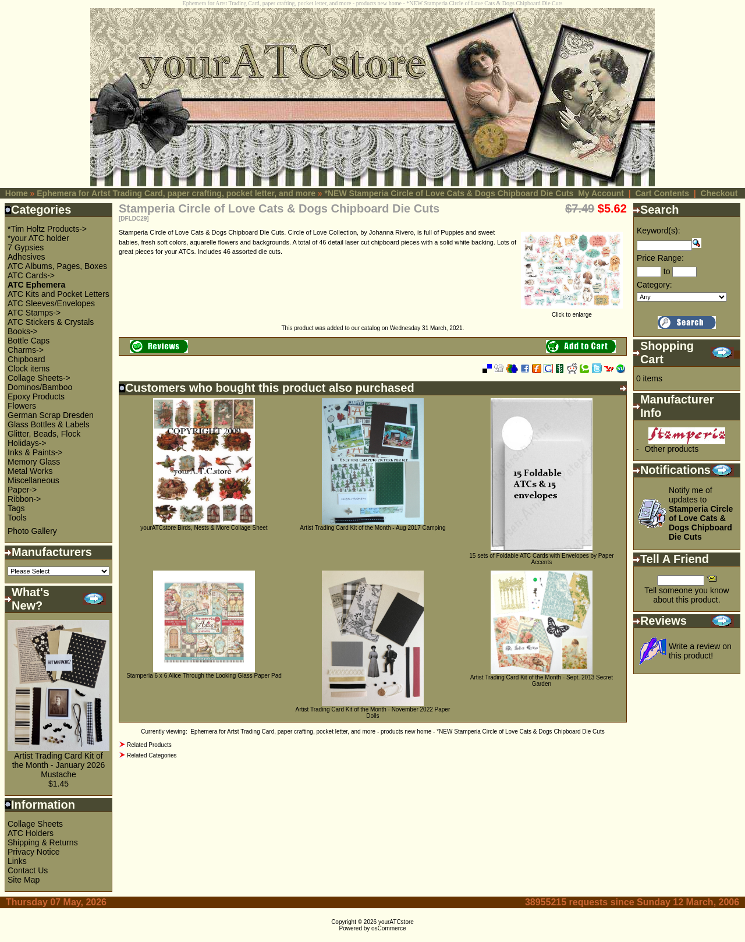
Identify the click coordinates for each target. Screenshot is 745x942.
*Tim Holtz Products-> (47, 228)
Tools (17, 517)
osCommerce (388, 928)
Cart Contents (662, 193)
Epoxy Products (36, 396)
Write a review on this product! (700, 651)
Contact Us (28, 870)
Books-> (23, 331)
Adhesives (26, 256)
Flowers (22, 405)
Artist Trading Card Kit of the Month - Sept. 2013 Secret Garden (541, 680)
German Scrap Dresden (51, 415)
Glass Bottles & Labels (49, 424)
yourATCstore (396, 922)
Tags (16, 508)
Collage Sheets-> (39, 378)
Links (17, 861)
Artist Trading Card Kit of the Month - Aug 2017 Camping (372, 528)
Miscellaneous (33, 480)
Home (16, 193)
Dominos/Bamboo (40, 387)
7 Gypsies (26, 247)
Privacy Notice (33, 851)
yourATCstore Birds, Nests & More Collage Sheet (203, 528)
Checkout (719, 193)
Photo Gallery (32, 531)
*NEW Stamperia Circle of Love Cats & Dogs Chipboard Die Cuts (449, 193)
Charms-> (26, 350)
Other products (672, 449)
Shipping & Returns (43, 842)
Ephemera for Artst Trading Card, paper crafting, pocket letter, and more (176, 193)
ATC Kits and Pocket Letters (58, 294)
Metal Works (30, 471)
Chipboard (26, 359)
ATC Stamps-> (34, 312)
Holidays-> (27, 443)
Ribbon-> (24, 499)
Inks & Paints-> (35, 452)
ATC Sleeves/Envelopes (51, 303)
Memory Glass (34, 461)
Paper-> (22, 489)
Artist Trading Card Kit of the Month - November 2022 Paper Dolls (373, 712)
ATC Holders (31, 833)
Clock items (28, 368)
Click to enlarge (572, 312)
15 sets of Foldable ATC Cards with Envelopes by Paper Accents (541, 559)
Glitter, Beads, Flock (44, 433)
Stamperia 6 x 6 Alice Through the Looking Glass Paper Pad (204, 675)
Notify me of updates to (701, 513)
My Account (601, 193)
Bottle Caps (28, 340)
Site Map (24, 879)
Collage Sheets (35, 823)
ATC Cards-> (31, 275)
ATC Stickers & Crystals (51, 322)
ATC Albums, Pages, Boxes (57, 266)
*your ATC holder (38, 238)
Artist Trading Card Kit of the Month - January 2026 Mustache (58, 765)
